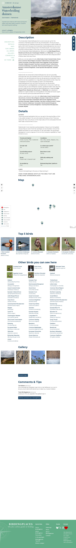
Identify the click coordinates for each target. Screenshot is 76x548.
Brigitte (10, 30)
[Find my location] (2, 185)
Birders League (39, 543)
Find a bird (38, 535)
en (68, 1)
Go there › (9, 60)
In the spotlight (39, 537)
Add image (23, 489)
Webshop (48, 527)
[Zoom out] (74, 193)
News (47, 529)
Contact (48, 535)
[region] (38, 206)
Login (64, 1)
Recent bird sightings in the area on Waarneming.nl (33, 171)
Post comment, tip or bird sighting (29, 511)
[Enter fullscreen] (74, 188)
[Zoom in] (74, 191)
